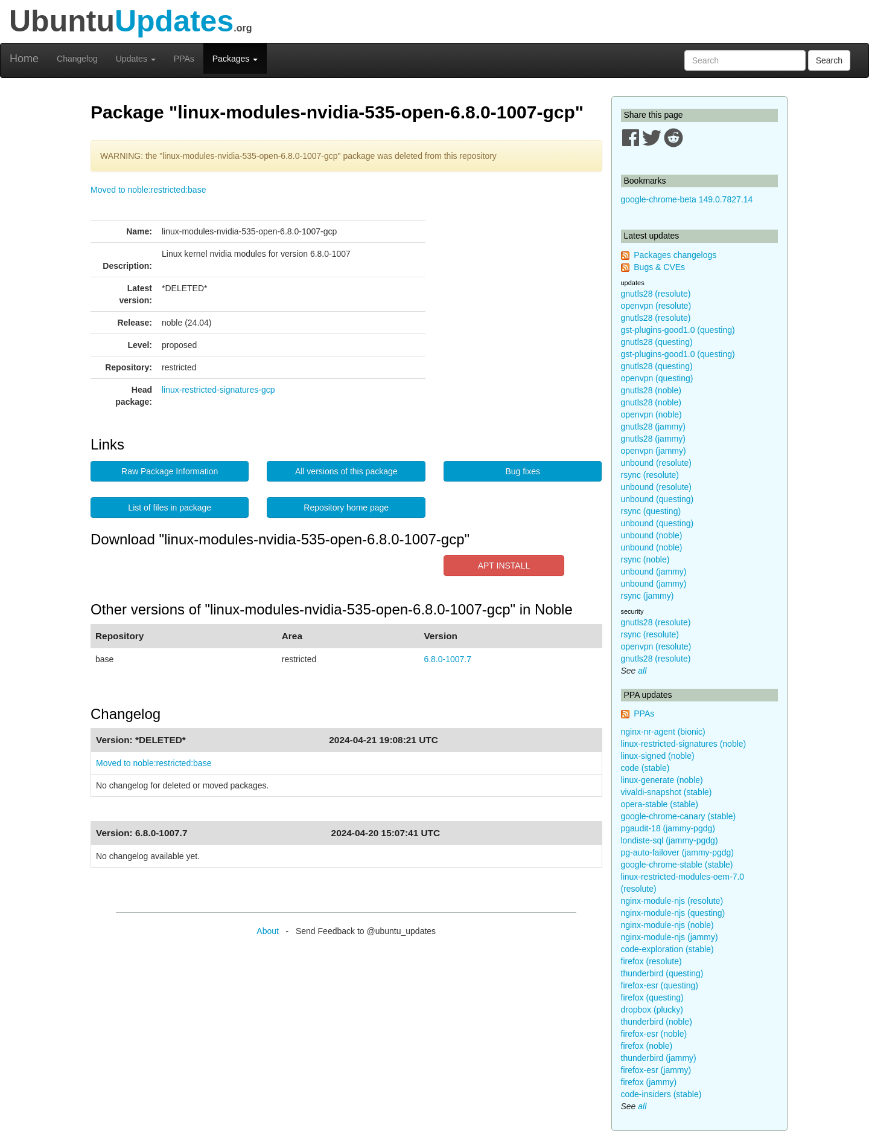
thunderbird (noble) (656, 1021)
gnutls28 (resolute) (656, 293)
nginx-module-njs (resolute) (672, 901)
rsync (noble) (645, 559)
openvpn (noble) (651, 414)
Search (829, 60)
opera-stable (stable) (659, 804)
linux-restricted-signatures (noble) (683, 744)
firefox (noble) (647, 1046)
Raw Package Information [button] (169, 471)
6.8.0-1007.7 (447, 659)
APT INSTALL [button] (504, 565)
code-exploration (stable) (667, 949)
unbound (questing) (657, 499)
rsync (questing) (651, 511)
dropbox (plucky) (652, 1009)
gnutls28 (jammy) (653, 426)
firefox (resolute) (651, 961)
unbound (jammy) (654, 571)
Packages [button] (235, 58)
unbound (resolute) (656, 463)
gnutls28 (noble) (651, 390)
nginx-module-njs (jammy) (669, 937)
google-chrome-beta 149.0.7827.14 (687, 199)
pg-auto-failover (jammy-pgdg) (677, 852)
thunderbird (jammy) (658, 1058)
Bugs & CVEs (659, 267)
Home (24, 59)
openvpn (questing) (657, 378)
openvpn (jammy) (653, 451)
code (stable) (645, 768)
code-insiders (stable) (661, 1094)
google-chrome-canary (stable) (678, 816)
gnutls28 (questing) (657, 342)
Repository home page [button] (346, 507)
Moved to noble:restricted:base (148, 190)
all (642, 670)
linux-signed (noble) (658, 756)
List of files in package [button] (169, 507)
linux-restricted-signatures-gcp (218, 390)
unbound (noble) (652, 535)
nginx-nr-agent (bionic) (663, 731)
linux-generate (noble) (662, 780)
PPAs (184, 58)
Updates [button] (136, 58)
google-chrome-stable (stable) (677, 864)
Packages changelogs (675, 255)
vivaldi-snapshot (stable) (666, 792)
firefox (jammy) (649, 1082)
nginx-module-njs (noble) (667, 925)
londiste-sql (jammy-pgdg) (669, 840)
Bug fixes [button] (522, 471)
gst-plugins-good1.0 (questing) (678, 330)
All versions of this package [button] (346, 471)
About (267, 931)
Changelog (77, 58)
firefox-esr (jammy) (656, 1070)
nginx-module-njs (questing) (673, 913)
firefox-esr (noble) (654, 1034)
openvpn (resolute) (656, 306)
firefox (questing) (652, 997)
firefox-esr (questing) (659, 985)
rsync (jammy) (647, 596)
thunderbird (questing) (662, 973)
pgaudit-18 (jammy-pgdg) (668, 828)
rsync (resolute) (650, 475)
